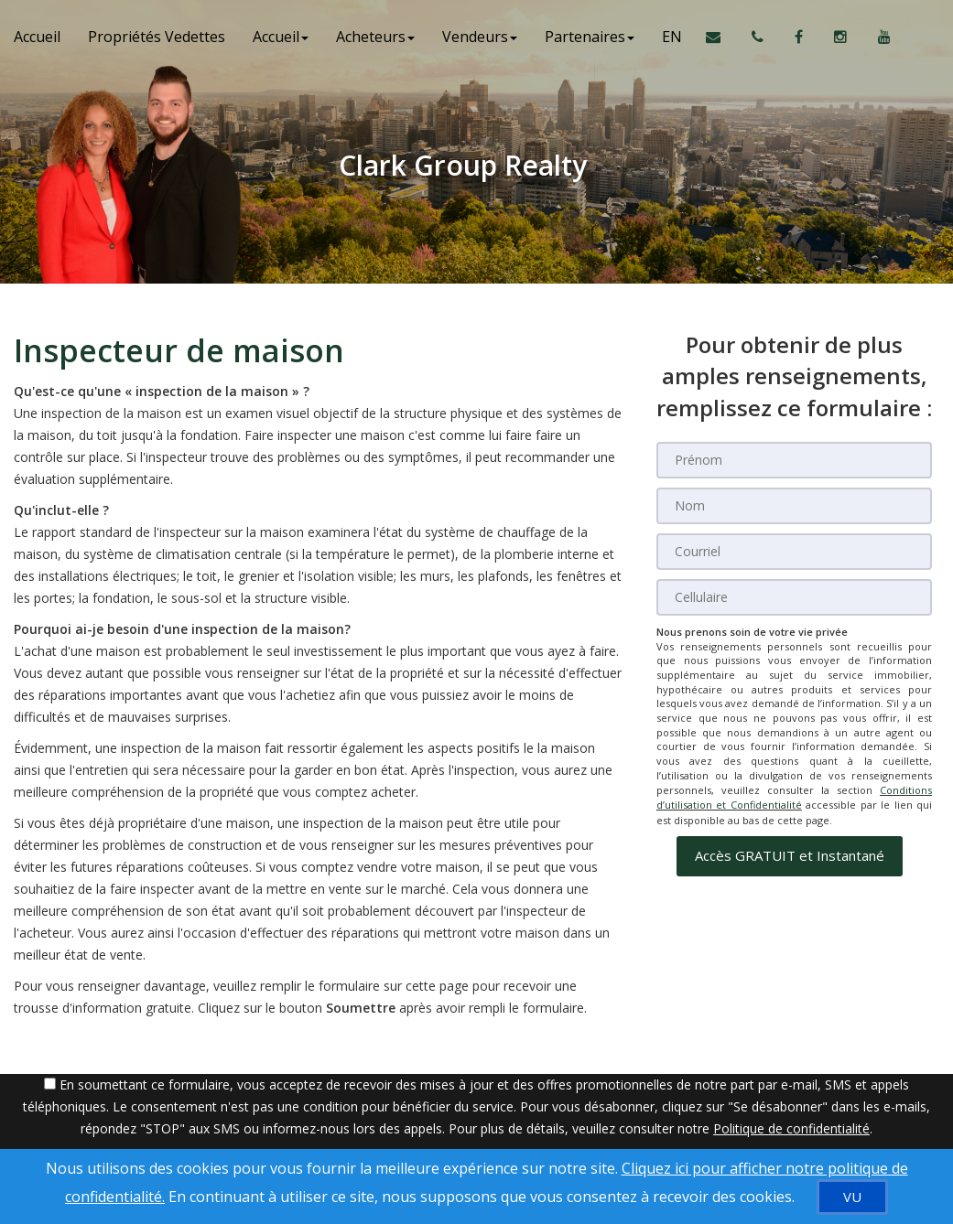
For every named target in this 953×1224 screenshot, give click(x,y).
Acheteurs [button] (375, 37)
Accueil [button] (281, 37)
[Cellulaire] (794, 597)
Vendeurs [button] (479, 37)
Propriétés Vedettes (156, 37)
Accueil (37, 37)
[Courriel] (794, 551)
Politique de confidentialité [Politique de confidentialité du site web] (791, 1128)
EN (672, 37)
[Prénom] (794, 460)
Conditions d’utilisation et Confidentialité (794, 797)
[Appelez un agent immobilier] (759, 36)
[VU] (852, 1197)
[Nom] (794, 506)
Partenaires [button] (589, 37)
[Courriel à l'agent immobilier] (722, 36)
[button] (790, 855)
